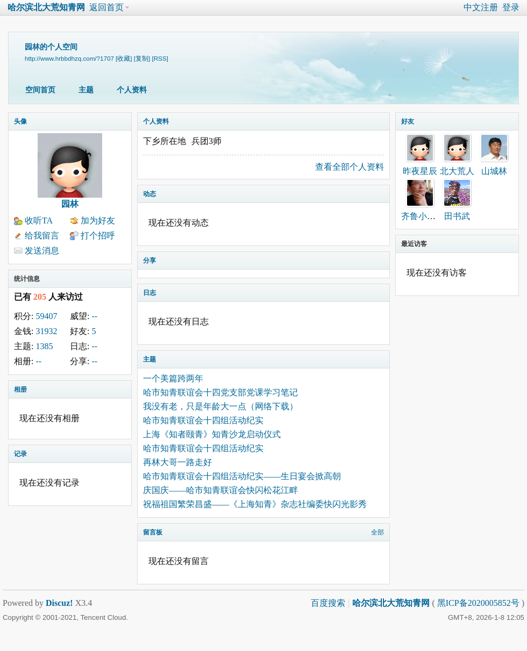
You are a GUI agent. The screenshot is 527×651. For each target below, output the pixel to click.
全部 (377, 532)
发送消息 (42, 250)
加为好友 (98, 220)
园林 (70, 203)
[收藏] (124, 58)
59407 (46, 316)
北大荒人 (457, 171)
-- (94, 316)
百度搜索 (328, 602)
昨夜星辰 (420, 171)
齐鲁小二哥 (422, 216)
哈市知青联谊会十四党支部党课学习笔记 (220, 392)
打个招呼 (98, 235)
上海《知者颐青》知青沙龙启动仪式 (212, 434)
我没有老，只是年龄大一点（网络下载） (220, 406)
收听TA (39, 220)
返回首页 (106, 7)
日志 (149, 292)
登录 (510, 7)
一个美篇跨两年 (173, 378)
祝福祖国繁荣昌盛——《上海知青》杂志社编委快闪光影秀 (255, 504)
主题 (86, 90)
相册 (20, 389)
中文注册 (481, 7)
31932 (46, 331)
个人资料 (132, 90)
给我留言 (42, 235)
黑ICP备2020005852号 (479, 602)
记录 (20, 454)
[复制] (142, 58)
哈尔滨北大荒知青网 (46, 7)
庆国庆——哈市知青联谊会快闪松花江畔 (220, 490)
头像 (20, 121)
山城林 (494, 171)
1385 (44, 346)
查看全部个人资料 (349, 166)
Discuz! (59, 602)
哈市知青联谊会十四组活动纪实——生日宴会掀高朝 (242, 476)
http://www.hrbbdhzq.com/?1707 (69, 58)
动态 (149, 194)
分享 (149, 260)
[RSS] (160, 58)
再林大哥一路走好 (177, 462)
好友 (407, 121)
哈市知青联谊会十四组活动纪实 (203, 420)
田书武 (457, 216)
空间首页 (40, 90)
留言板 (152, 532)
